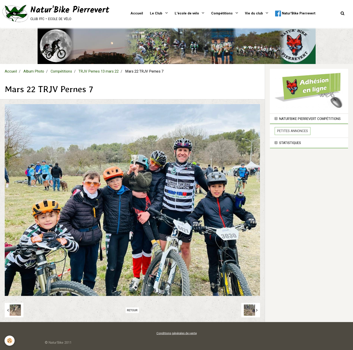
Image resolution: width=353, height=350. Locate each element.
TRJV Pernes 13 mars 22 (99, 71)
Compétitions (222, 13)
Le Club (156, 13)
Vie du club (254, 13)
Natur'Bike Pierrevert (295, 13)
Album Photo (33, 71)
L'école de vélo (187, 13)
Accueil (137, 13)
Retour (132, 310)
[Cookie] (10, 341)
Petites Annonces (292, 131)
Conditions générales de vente (176, 333)
